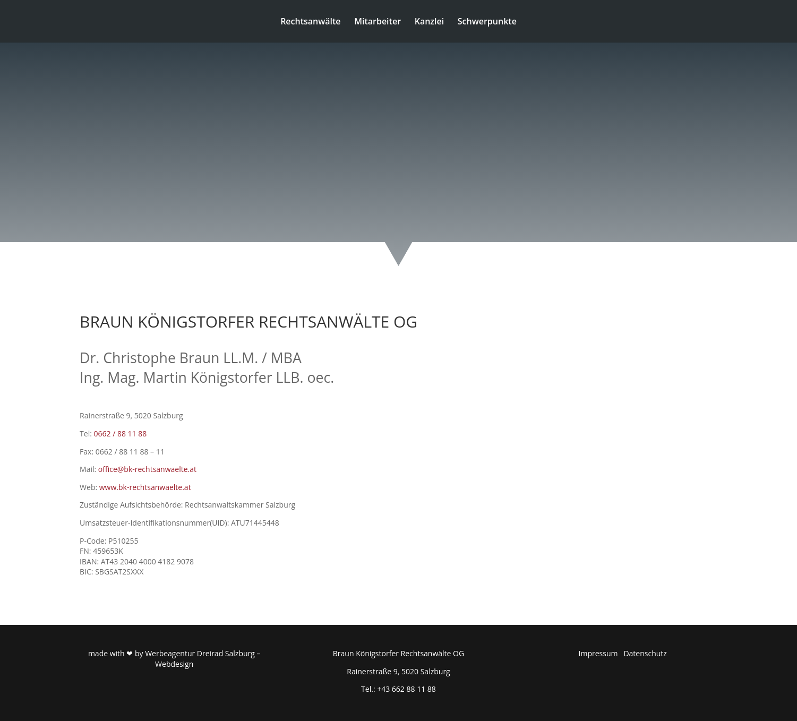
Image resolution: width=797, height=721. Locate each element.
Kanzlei (429, 22)
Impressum (598, 653)
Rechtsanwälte (310, 22)
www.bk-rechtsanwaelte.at (145, 487)
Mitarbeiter (377, 22)
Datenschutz (644, 653)
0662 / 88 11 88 (120, 433)
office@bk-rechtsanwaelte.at (147, 469)
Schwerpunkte (487, 22)
